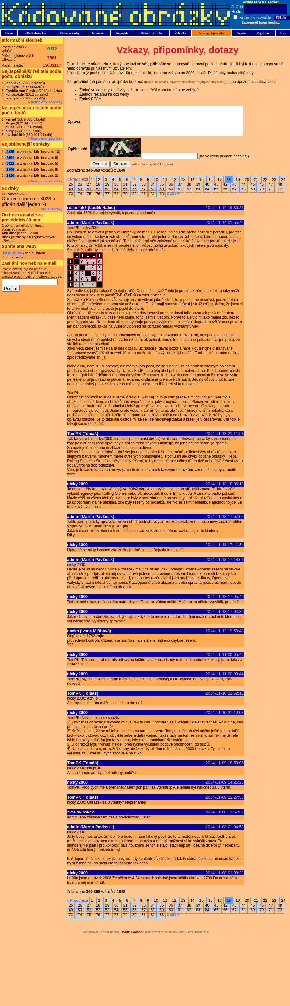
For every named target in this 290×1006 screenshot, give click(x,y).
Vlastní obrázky (69, 33)
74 (80, 199)
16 (210, 185)
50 (80, 195)
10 (156, 185)
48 (280, 190)
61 (180, 195)
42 (225, 190)
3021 (10, 163)
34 (152, 190)
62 (189, 195)
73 (71, 199)
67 (234, 195)
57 (144, 195)
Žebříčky (180, 33)
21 (256, 185)
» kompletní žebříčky (45, 102)
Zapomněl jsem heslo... (261, 22)
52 (98, 195)
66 (225, 195)
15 (201, 185)
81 (144, 199)
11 (165, 185)
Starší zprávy (51, 209)
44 (243, 190)
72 (280, 195)
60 (171, 195)
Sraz (283, 33)
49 (71, 195)
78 (116, 199)
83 (162, 199)
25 (71, 190)
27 (89, 190)
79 (125, 199)
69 (252, 195)
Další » (173, 199)
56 (134, 195)
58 (152, 195)
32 (134, 190)
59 (162, 195)
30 (116, 190)
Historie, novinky (151, 33)
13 (183, 185)
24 (283, 185)
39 (198, 190)
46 (262, 190)
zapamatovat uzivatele (255, 18)
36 (171, 190)
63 (198, 195)
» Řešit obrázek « (35, 33)
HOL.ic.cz (12, 253)
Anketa (241, 33)
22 (265, 185)
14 (192, 185)
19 (238, 185)
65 (216, 195)
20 (247, 185)
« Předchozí (77, 185)
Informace (98, 33)
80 (134, 199)
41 (216, 190)
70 (262, 195)
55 (125, 195)
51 (89, 195)
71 (271, 195)
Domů (9, 33)
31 (125, 190)
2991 (10, 158)
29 (107, 190)
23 (274, 185)
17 (220, 185)
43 (234, 190)
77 (107, 199)
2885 (10, 152)
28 (98, 190)
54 (116, 195)
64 (207, 195)
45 (252, 190)
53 (107, 195)
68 (243, 195)
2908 (10, 169)
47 (271, 190)
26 (80, 190)
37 (180, 190)
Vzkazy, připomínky (211, 33)
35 (162, 190)
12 (174, 185)
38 (189, 190)
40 (207, 190)
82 (152, 199)
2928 (10, 175)
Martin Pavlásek (132, 937)
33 (144, 190)
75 (89, 199)
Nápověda (122, 33)
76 (98, 199)
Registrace (263, 33)
